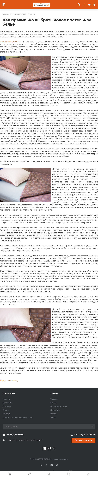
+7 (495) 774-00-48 (84, 435)
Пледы (53, 414)
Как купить (8, 403)
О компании (9, 393)
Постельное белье (8, 42)
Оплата (6, 410)
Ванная (53, 403)
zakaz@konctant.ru (15, 435)
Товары (54, 393)
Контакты (7, 414)
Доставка (7, 406)
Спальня (54, 399)
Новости (6, 399)
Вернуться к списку (9, 380)
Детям (53, 417)
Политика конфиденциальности (17, 417)
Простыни (55, 410)
